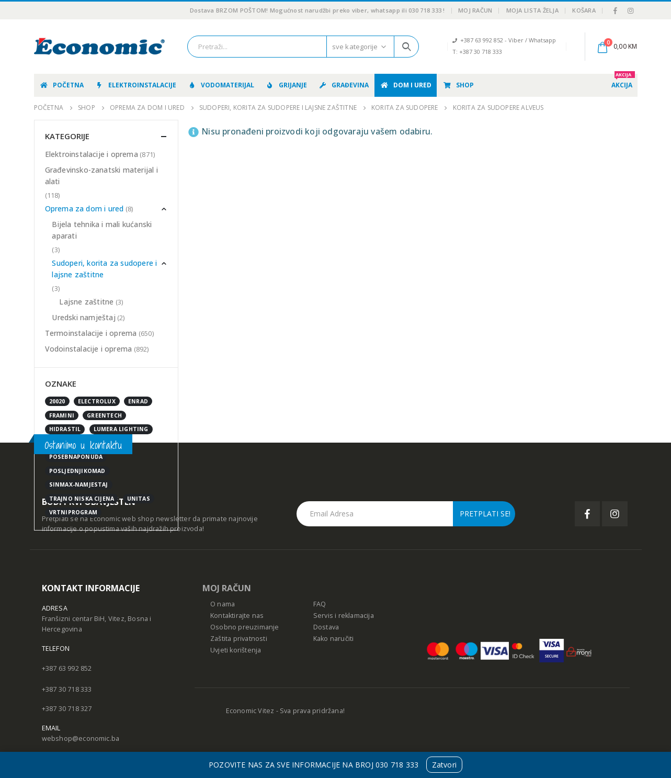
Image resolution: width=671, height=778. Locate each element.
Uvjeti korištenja (235, 650)
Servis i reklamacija (343, 615)
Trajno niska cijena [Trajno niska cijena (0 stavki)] (82, 498)
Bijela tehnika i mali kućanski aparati (102, 230)
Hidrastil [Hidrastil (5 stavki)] (65, 429)
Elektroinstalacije (135, 85)
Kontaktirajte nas (237, 615)
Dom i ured (405, 85)
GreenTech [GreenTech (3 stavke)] (104, 415)
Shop (458, 85)
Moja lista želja (532, 10)
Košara (584, 10)
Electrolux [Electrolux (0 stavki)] (97, 401)
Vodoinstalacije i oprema (88, 349)
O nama (222, 604)
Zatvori (444, 765)
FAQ (319, 604)
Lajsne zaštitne (86, 302)
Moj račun (475, 10)
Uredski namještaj (83, 317)
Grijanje (286, 85)
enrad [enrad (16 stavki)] (138, 401)
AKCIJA (623, 81)
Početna (61, 85)
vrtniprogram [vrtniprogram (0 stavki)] (73, 512)
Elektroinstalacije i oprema (91, 154)
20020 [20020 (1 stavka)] (57, 401)
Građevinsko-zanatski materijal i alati (101, 175)
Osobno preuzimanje (244, 627)
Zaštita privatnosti (238, 638)
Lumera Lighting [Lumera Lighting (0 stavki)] (121, 429)
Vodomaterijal (220, 85)
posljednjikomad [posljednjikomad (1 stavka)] (77, 471)
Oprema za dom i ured (84, 208)
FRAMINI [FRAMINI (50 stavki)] (61, 415)
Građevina (343, 85)
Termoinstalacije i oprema (91, 333)
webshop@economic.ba (81, 738)
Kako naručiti (333, 638)
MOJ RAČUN (226, 588)
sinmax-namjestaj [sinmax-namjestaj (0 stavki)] (78, 484)
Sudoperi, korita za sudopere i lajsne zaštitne (104, 268)
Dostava (326, 627)
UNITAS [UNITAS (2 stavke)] (138, 498)
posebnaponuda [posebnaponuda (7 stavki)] (76, 456)
